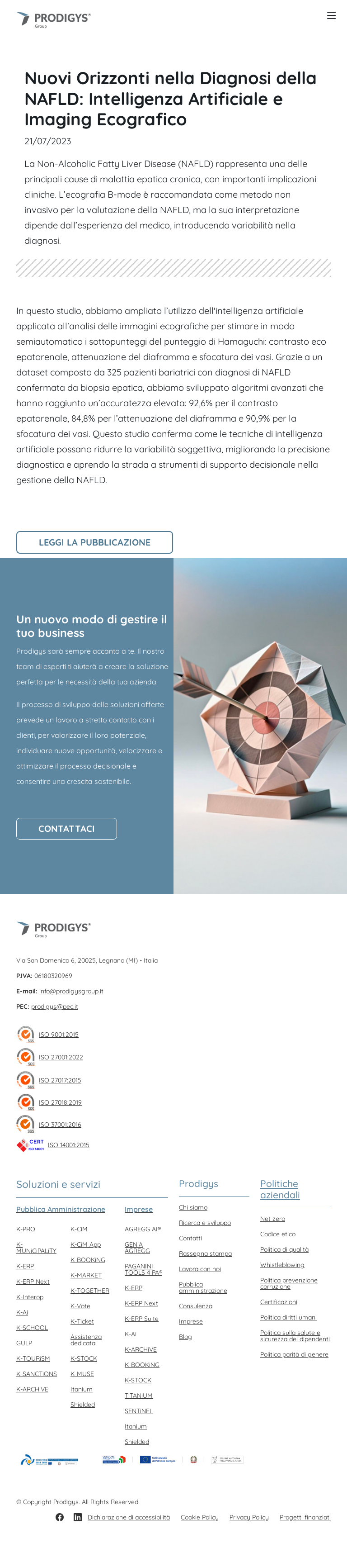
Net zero (272, 1218)
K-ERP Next (33, 1281)
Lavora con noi (200, 1269)
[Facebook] (60, 1518)
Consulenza (195, 1306)
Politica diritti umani (288, 1317)
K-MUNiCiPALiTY (36, 1247)
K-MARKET (86, 1275)
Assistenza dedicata (86, 1340)
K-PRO (25, 1229)
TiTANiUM (139, 1395)
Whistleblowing (282, 1265)
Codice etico (277, 1234)
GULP (24, 1343)
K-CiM (79, 1229)
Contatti (190, 1238)
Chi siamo (193, 1207)
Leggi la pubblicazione (94, 542)
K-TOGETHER (89, 1290)
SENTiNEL (139, 1411)
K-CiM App (85, 1244)
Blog (185, 1337)
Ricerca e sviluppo (205, 1223)
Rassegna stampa (205, 1253)
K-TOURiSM (33, 1358)
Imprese (191, 1321)
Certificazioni (278, 1302)
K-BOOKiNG (87, 1260)
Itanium (81, 1389)
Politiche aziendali (280, 1189)
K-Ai (22, 1312)
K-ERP (25, 1266)
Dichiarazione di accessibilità (129, 1517)
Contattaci (66, 828)
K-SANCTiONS (36, 1374)
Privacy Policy (249, 1517)
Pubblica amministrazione (203, 1287)
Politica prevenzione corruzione (289, 1283)
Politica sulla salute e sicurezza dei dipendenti (295, 1335)
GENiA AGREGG (137, 1247)
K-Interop (29, 1297)
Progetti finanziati (305, 1517)
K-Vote (80, 1306)
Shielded (82, 1404)
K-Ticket (82, 1321)
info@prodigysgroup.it (71, 991)
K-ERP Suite (142, 1318)
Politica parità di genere (294, 1354)
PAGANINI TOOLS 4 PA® (143, 1269)
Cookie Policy (200, 1517)
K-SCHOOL (32, 1328)
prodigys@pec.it (54, 1006)
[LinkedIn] (78, 1518)
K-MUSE (82, 1374)
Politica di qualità (284, 1249)
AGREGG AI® (143, 1229)
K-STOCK (83, 1358)
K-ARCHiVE (32, 1389)
